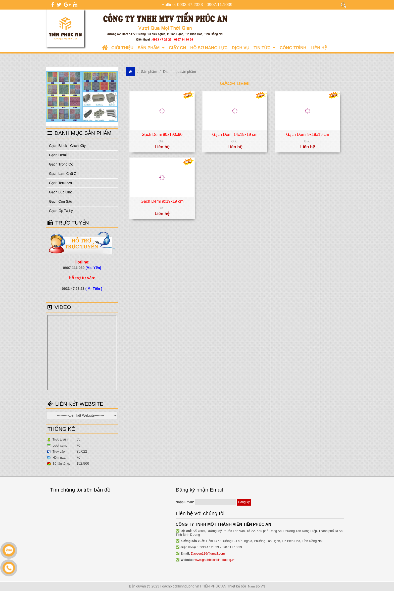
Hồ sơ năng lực (208, 47)
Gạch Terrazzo (60, 183)
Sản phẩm (151, 47)
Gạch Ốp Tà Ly (61, 211)
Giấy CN (177, 47)
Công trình (293, 47)
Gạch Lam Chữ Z (62, 174)
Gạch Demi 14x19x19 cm (235, 134)
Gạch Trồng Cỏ (61, 164)
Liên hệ (319, 47)
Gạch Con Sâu (60, 201)
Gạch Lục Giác (61, 192)
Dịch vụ (240, 47)
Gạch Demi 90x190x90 (161, 134)
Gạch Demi (58, 155)
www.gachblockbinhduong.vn (214, 560)
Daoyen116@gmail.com (208, 553)
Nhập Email (185, 502)
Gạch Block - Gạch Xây (67, 146)
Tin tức (264, 47)
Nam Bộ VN (256, 586)
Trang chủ (104, 48)
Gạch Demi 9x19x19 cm (307, 134)
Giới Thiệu (122, 47)
